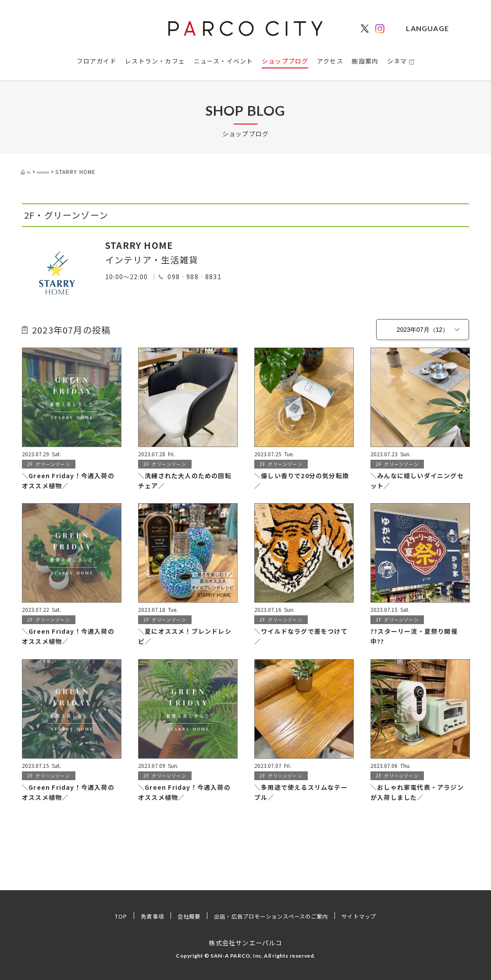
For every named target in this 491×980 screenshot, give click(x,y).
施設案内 (365, 61)
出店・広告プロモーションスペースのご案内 (273, 916)
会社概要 (178, 916)
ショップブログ (285, 61)
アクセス (330, 61)
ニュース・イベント (223, 61)
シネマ (397, 61)
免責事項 (137, 916)
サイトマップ (375, 916)
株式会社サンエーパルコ (245, 942)
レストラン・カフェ (155, 61)
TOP (102, 916)
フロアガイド (97, 61)
